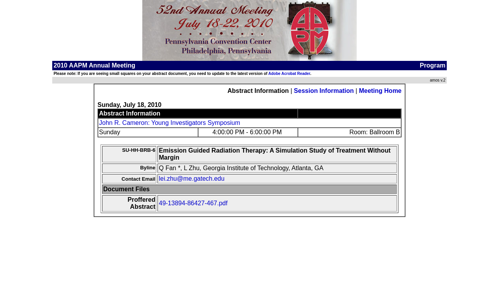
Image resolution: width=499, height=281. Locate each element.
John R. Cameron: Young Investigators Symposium (169, 122)
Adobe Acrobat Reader (289, 73)
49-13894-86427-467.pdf (193, 203)
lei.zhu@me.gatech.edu (191, 178)
